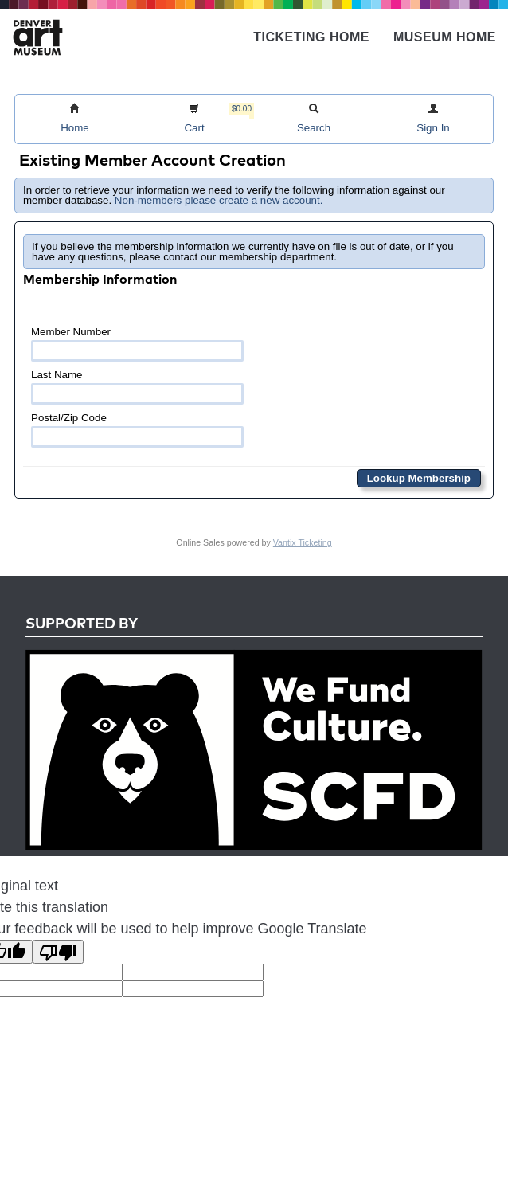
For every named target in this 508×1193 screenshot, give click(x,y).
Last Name (137, 387)
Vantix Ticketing (302, 542)
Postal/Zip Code (137, 430)
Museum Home (444, 37)
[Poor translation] (58, 952)
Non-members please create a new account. (219, 200)
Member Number (137, 344)
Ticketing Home (311, 37)
